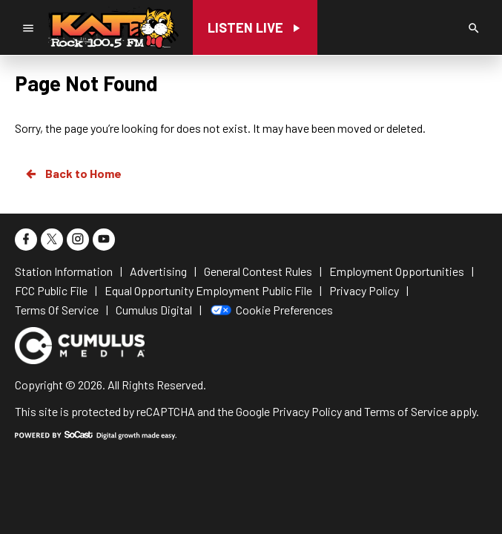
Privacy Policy (307, 411)
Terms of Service (406, 411)
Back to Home (73, 173)
